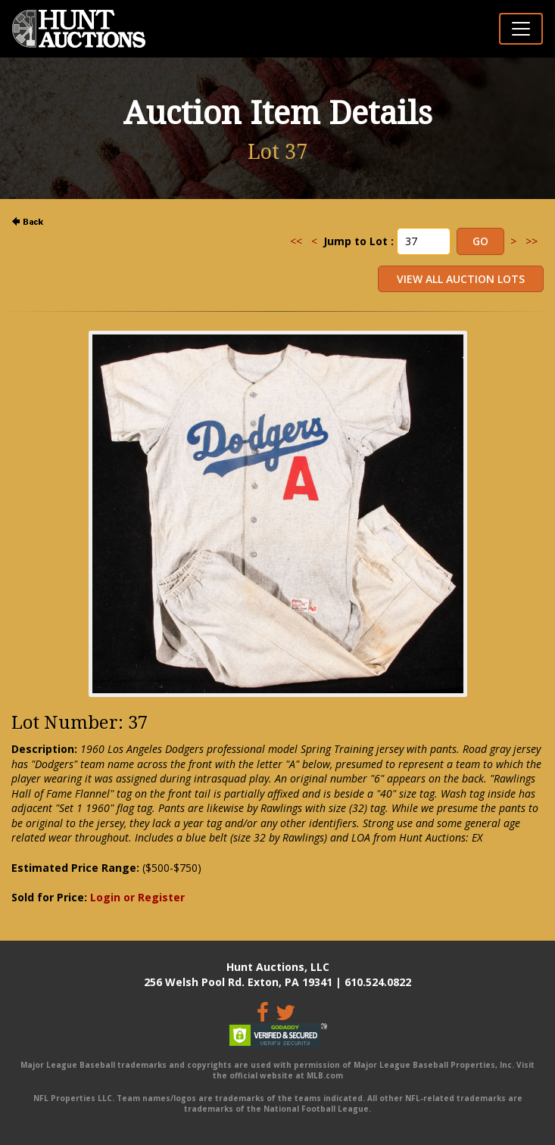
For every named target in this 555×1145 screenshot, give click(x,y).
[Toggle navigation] (521, 29)
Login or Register (137, 897)
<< (296, 241)
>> (531, 241)
